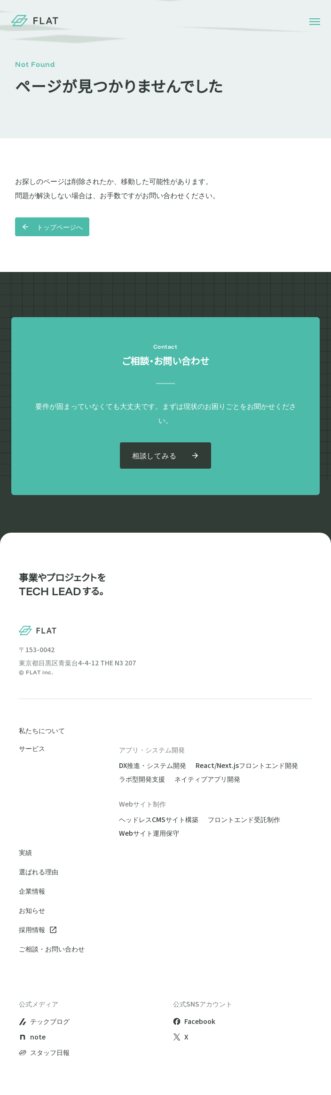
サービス (32, 749)
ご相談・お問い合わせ (52, 948)
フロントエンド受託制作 (244, 819)
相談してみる (165, 455)
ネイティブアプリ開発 (207, 778)
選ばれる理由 (38, 871)
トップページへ (52, 227)
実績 (25, 852)
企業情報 (32, 890)
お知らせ (32, 910)
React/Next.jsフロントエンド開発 (247, 765)
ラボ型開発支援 (142, 778)
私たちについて (42, 730)
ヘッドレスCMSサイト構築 (158, 819)
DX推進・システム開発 (152, 765)
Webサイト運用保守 (149, 833)
